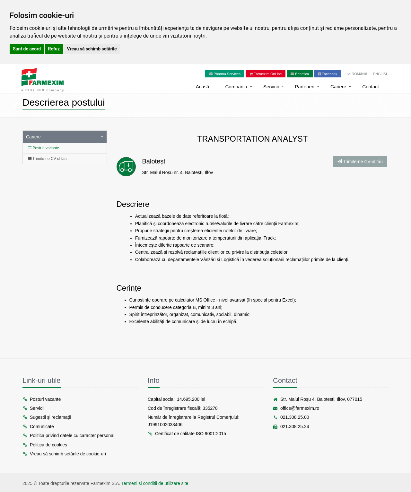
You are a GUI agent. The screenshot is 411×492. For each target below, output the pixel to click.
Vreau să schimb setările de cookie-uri (64, 453)
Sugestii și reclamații (46, 417)
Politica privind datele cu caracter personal (68, 435)
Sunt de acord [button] (27, 48)
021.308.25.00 (291, 417)
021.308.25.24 (291, 426)
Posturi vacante (43, 148)
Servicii (271, 86)
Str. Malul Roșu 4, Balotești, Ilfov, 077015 (317, 399)
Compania (236, 86)
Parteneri (304, 86)
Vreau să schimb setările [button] (92, 48)
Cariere (338, 86)
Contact (370, 86)
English (381, 74)
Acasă (202, 86)
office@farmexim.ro (296, 408)
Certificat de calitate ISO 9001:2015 (187, 433)
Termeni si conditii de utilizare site (154, 483)
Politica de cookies (44, 444)
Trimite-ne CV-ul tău (47, 158)
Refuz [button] (54, 48)
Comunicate (38, 426)
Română (357, 74)
